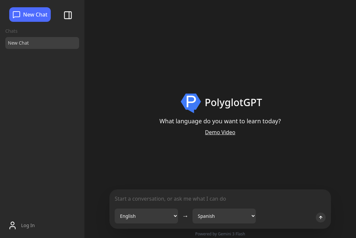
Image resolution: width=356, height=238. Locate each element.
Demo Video (220, 132)
